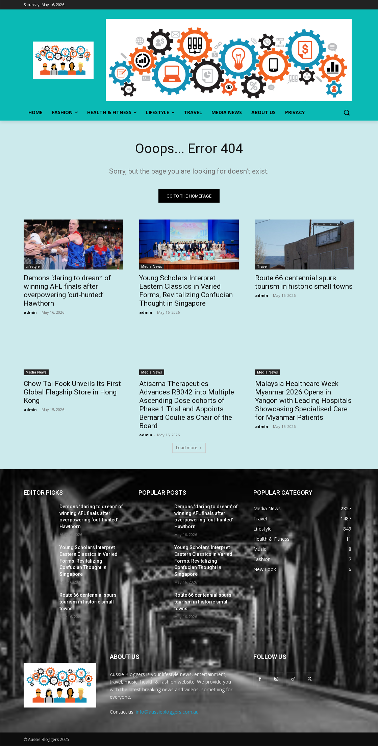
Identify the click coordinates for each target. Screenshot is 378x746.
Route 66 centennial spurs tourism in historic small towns (304, 282)
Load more (189, 448)
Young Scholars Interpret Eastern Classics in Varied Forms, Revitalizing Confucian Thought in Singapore (186, 291)
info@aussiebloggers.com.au (167, 712)
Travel (262, 266)
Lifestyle (33, 266)
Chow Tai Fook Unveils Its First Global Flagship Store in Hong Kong (72, 392)
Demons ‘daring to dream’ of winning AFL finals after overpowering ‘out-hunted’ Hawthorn (67, 291)
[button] (346, 112)
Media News (151, 266)
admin (30, 312)
